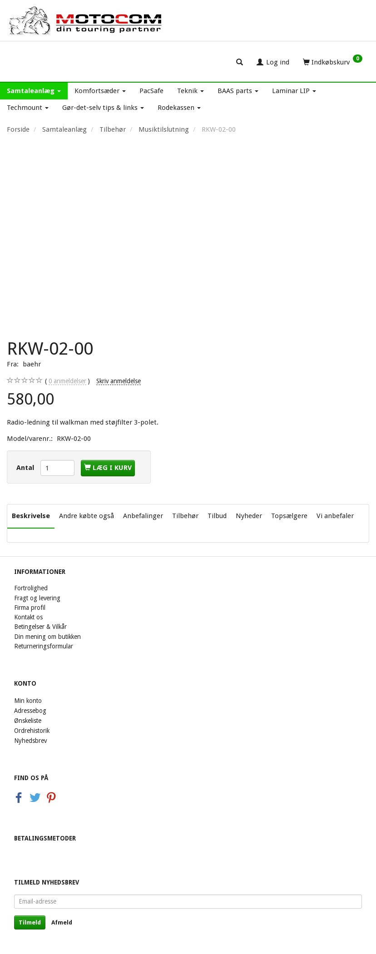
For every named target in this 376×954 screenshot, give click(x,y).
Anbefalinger (143, 516)
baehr (32, 364)
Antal (26, 468)
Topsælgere (289, 516)
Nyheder (249, 516)
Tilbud (217, 516)
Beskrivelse (31, 516)
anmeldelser (67, 381)
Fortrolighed (31, 588)
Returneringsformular (43, 646)
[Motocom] (86, 20)
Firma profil (29, 607)
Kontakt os (28, 617)
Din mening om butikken (47, 636)
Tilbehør (185, 516)
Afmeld (61, 922)
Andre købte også (86, 516)
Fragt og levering (37, 598)
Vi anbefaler (335, 516)
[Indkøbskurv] (332, 61)
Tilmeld (30, 922)
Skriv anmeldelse (118, 381)
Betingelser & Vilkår (40, 626)
